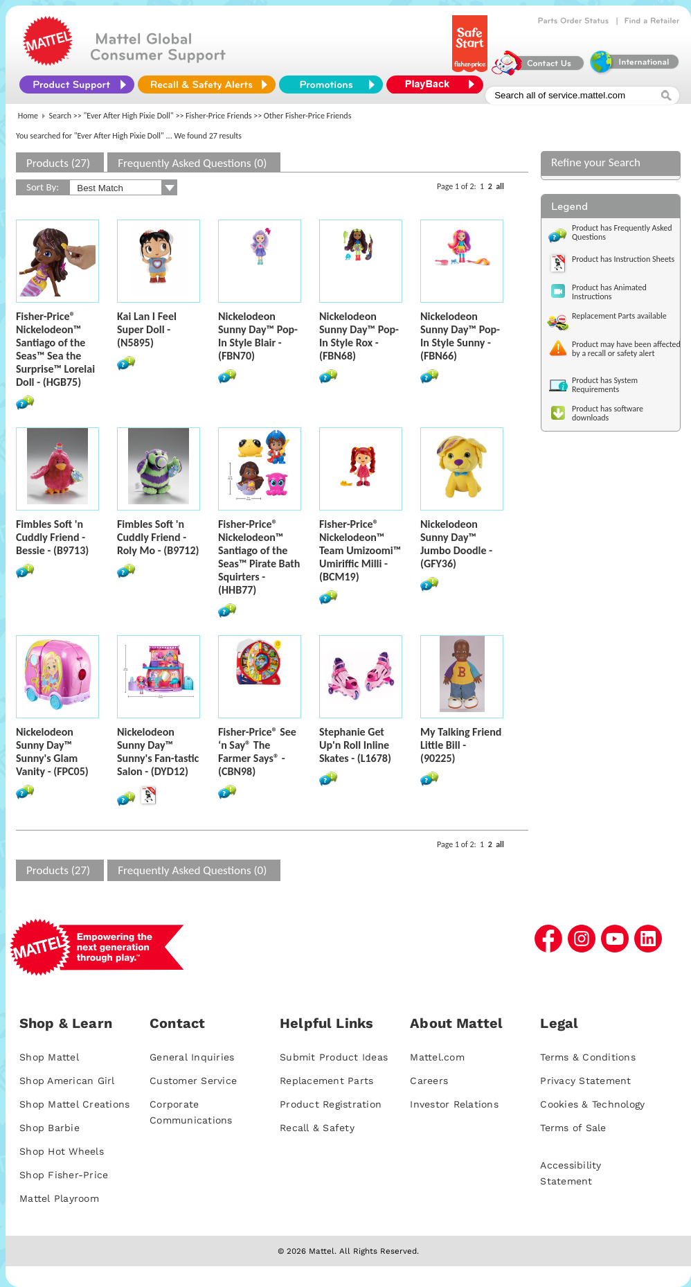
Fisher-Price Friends (218, 116)
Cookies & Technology (592, 1104)
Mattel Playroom (59, 1198)
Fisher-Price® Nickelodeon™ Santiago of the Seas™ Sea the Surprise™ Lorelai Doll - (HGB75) (55, 349)
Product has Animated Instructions (609, 292)
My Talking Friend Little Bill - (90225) (460, 745)
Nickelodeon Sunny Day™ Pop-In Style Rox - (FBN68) (359, 336)
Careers (429, 1080)
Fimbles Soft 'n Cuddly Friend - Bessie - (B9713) (52, 537)
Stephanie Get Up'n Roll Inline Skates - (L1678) (355, 745)
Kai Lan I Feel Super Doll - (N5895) (147, 329)
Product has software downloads (607, 413)
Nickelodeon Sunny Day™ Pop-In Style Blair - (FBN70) (258, 336)
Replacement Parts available (619, 316)
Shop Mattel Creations (74, 1104)
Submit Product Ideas (334, 1057)
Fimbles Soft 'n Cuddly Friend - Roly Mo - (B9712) (158, 537)
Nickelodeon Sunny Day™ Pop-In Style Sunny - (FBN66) (460, 336)
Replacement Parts (326, 1080)
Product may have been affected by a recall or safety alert (626, 348)
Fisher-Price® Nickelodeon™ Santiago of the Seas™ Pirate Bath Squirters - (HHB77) (259, 556)
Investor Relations (454, 1104)
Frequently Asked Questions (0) (192, 163)
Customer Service (193, 1080)
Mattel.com (437, 1057)
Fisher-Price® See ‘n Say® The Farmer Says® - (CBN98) (257, 751)
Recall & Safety (317, 1127)
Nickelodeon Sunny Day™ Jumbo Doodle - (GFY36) (456, 543)
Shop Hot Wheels (61, 1151)
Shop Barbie (49, 1127)
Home (28, 116)
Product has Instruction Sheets (623, 259)
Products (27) (58, 163)
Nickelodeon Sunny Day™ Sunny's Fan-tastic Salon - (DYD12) (158, 751)
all (500, 186)
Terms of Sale (573, 1127)
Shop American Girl (67, 1080)
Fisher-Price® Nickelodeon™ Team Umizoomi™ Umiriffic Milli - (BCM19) (360, 550)
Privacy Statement (585, 1080)
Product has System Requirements (605, 384)
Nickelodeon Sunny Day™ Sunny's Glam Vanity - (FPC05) (52, 751)
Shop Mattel (49, 1057)
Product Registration (331, 1104)
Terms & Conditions (588, 1057)
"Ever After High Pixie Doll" (129, 116)
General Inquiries (192, 1057)
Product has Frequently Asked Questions (622, 232)
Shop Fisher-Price (63, 1174)
